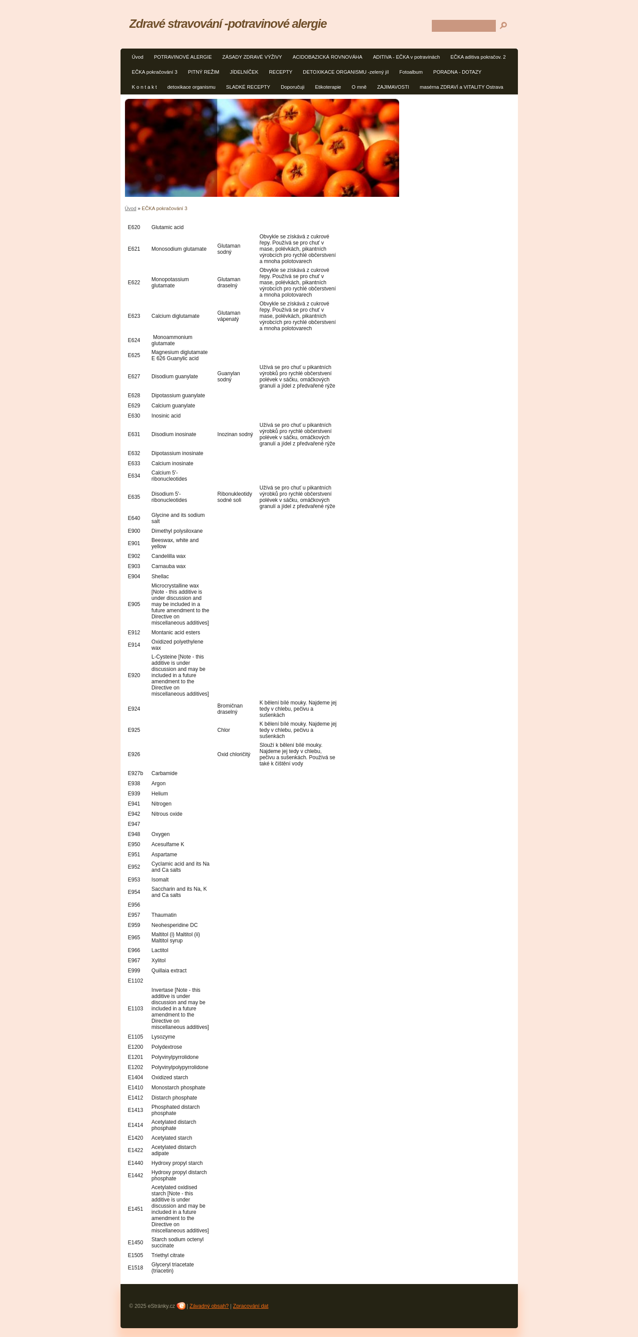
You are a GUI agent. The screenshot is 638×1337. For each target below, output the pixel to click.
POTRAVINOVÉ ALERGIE (183, 57)
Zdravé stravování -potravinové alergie (228, 23)
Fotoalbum (411, 72)
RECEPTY (280, 72)
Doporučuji (292, 87)
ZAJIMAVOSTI (393, 87)
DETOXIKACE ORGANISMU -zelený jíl (346, 72)
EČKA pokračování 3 (154, 72)
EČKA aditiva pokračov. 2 (478, 57)
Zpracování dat (250, 1306)
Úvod (137, 57)
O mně (359, 87)
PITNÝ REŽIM (203, 72)
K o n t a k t (144, 87)
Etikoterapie (328, 87)
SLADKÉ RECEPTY (248, 87)
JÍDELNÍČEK (244, 72)
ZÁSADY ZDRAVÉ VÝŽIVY (252, 57)
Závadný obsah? (209, 1306)
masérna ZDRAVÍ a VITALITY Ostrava (461, 87)
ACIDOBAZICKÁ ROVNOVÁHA (327, 57)
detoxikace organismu (191, 87)
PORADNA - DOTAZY (457, 72)
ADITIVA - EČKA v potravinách (406, 57)
